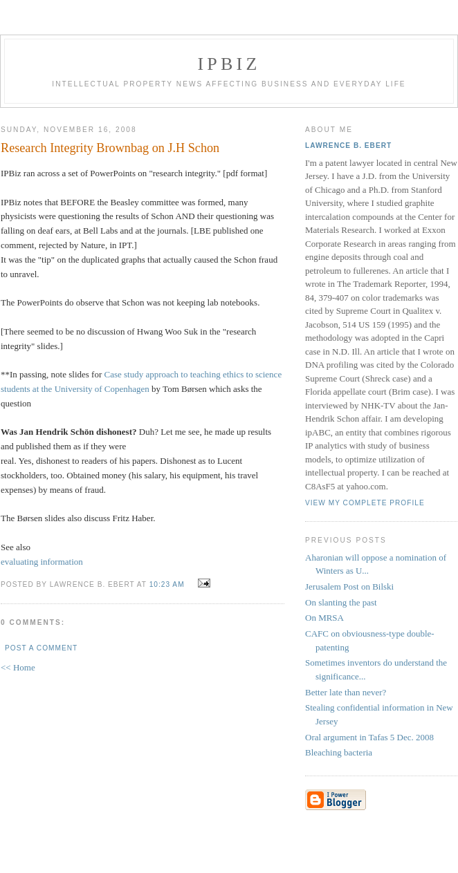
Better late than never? (345, 692)
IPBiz (229, 64)
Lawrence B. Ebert (348, 145)
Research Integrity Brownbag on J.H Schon (110, 148)
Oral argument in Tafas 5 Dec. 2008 (369, 737)
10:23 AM (167, 584)
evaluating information (42, 561)
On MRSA (324, 617)
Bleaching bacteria (338, 752)
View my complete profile (365, 503)
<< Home (18, 667)
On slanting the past (341, 602)
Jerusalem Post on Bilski (349, 586)
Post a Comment (41, 648)
